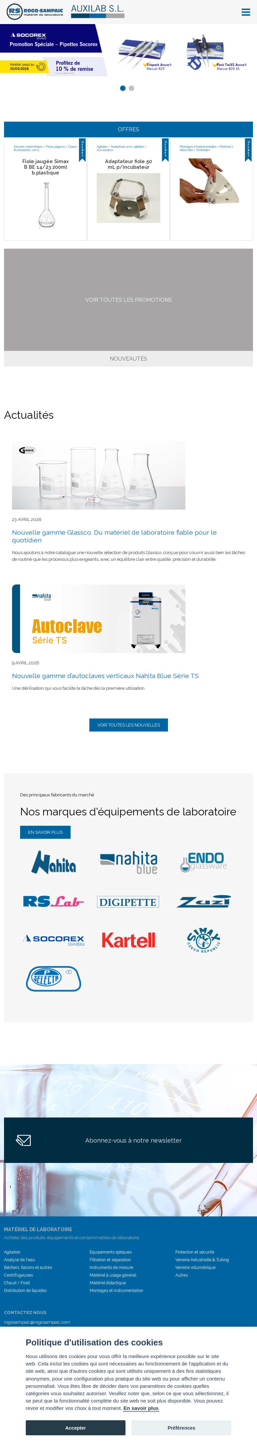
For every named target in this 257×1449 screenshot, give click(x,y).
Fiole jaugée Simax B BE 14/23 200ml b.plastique (45, 166)
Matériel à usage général (113, 1275)
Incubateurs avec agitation (127, 146)
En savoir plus (45, 832)
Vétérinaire (203, 150)
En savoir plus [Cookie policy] (141, 1408)
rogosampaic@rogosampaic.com (37, 1322)
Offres (128, 129)
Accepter (75, 1428)
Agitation (102, 146)
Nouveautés (128, 359)
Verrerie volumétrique (28, 146)
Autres (181, 1275)
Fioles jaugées (55, 146)
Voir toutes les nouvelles (128, 725)
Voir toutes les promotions (128, 300)
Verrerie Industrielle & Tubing (202, 1260)
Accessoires (105, 150)
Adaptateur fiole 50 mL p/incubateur (128, 164)
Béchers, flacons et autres (28, 1267)
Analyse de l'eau (19, 1260)
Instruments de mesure (111, 1267)
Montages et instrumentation (198, 146)
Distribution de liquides (25, 1290)
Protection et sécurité (194, 1252)
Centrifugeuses (18, 1275)
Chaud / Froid (17, 1283)
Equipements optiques (111, 1252)
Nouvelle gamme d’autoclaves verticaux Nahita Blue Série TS (105, 676)
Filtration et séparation (110, 1260)
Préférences (181, 1428)
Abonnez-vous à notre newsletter (133, 1140)
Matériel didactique (108, 1283)
